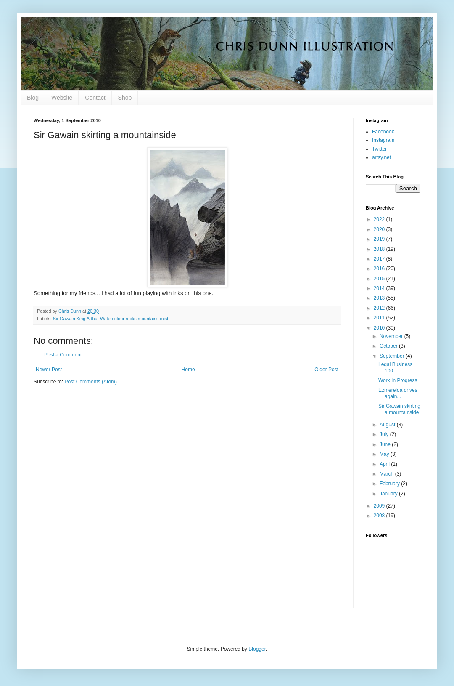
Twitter (379, 149)
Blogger (257, 649)
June (386, 444)
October (389, 346)
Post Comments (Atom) (90, 382)
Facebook (383, 132)
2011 (380, 318)
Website (61, 97)
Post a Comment (63, 355)
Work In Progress (397, 380)
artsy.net (381, 157)
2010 (380, 328)
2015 (380, 279)
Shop (125, 97)
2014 (380, 288)
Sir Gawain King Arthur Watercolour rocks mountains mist (110, 318)
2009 (380, 506)
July (385, 434)
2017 (380, 259)
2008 (380, 515)
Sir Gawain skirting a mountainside (399, 409)
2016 (380, 268)
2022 (380, 219)
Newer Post (49, 369)
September (393, 356)
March (387, 474)
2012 (380, 308)
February (390, 484)
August (388, 425)
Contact (95, 97)
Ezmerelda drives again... (397, 393)
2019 (380, 239)
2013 (380, 298)
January (389, 494)
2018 (380, 249)
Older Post (326, 369)
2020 (380, 229)
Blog (33, 97)
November (392, 336)
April (385, 464)
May (385, 454)
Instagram (383, 140)
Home (188, 369)
